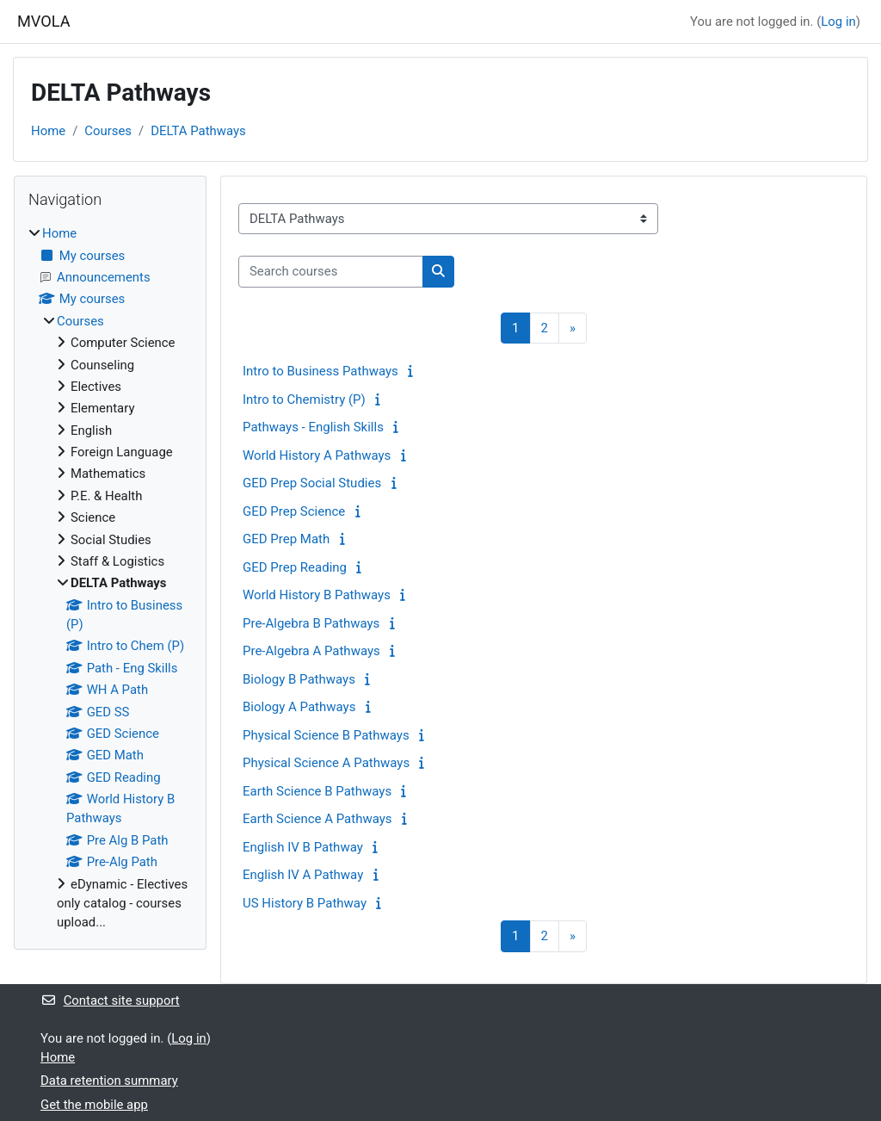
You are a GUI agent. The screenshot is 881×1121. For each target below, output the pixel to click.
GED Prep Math (286, 539)
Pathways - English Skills (313, 427)
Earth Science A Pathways (317, 819)
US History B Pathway (305, 903)
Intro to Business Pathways (320, 371)
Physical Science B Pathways (326, 735)
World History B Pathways (317, 595)
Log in (838, 21)
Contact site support (110, 1000)
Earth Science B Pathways (317, 791)
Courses (108, 131)
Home (48, 131)
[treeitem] (110, 578)
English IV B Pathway (303, 847)
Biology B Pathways (299, 679)
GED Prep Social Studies (312, 483)
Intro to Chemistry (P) (304, 399)
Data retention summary (109, 1080)
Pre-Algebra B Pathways (311, 623)
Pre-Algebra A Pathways (311, 651)
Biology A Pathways (299, 707)
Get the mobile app (94, 1104)
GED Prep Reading (295, 567)
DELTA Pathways (198, 131)
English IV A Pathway (303, 875)
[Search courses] (330, 271)
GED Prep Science (294, 511)
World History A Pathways (317, 455)
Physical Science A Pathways (326, 763)
